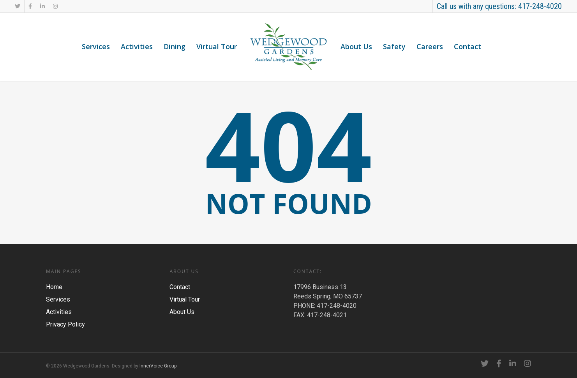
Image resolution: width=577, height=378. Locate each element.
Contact (467, 46)
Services (96, 46)
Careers (429, 46)
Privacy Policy (65, 324)
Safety (394, 46)
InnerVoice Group (157, 366)
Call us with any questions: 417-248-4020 (499, 6)
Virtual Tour (216, 46)
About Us (356, 46)
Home (54, 287)
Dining (174, 46)
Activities (137, 46)
